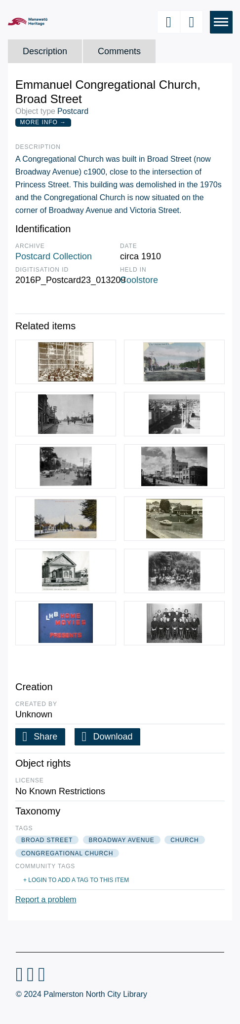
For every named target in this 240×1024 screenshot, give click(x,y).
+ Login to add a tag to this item (76, 880)
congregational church (67, 853)
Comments (119, 51)
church (184, 840)
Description (45, 51)
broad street (47, 840)
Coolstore (139, 280)
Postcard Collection (53, 256)
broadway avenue (122, 840)
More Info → (43, 122)
